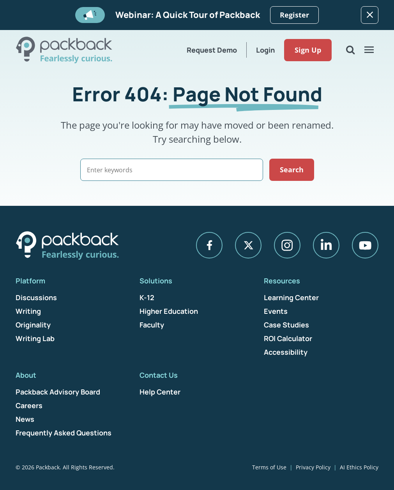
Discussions (36, 297)
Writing (28, 311)
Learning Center (291, 297)
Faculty (152, 324)
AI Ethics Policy (359, 467)
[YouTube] (365, 245)
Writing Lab (35, 338)
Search (292, 169)
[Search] (171, 170)
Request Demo (212, 50)
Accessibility (285, 352)
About (26, 375)
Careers (29, 405)
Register (294, 14)
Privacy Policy (313, 467)
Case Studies (286, 324)
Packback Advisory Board (58, 391)
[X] (248, 245)
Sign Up (308, 50)
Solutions (156, 280)
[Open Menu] (369, 50)
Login (265, 50)
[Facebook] (209, 245)
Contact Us (159, 375)
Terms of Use (269, 467)
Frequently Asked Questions (63, 432)
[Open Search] (350, 50)
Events (276, 311)
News (25, 419)
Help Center (160, 391)
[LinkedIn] (326, 245)
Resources (282, 280)
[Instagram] (287, 245)
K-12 (147, 297)
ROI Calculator (288, 338)
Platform (30, 280)
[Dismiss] (369, 15)
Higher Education (169, 311)
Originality (33, 324)
